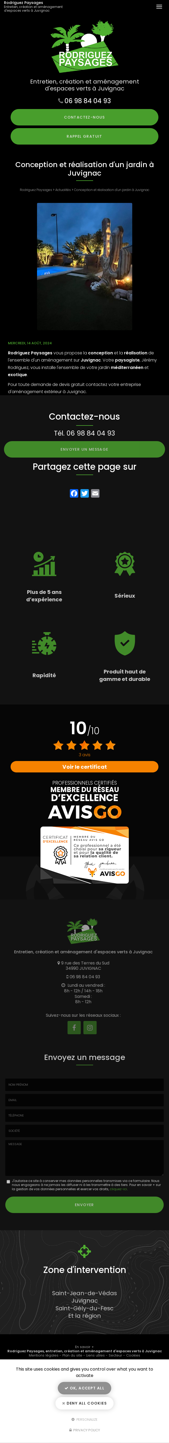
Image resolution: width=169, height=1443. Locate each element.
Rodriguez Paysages (37, 6)
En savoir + (84, 1347)
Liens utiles (95, 1355)
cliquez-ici (118, 1189)
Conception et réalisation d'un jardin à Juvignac (111, 190)
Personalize (84, 1419)
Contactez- (84, 117)
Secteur (115, 1355)
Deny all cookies (84, 1403)
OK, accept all (84, 1388)
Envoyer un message (84, 449)
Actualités (63, 190)
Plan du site (72, 1355)
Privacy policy (84, 1430)
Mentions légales (43, 1355)
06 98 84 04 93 (88, 101)
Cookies (133, 1355)
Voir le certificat (84, 767)
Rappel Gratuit (84, 136)
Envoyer (84, 1204)
